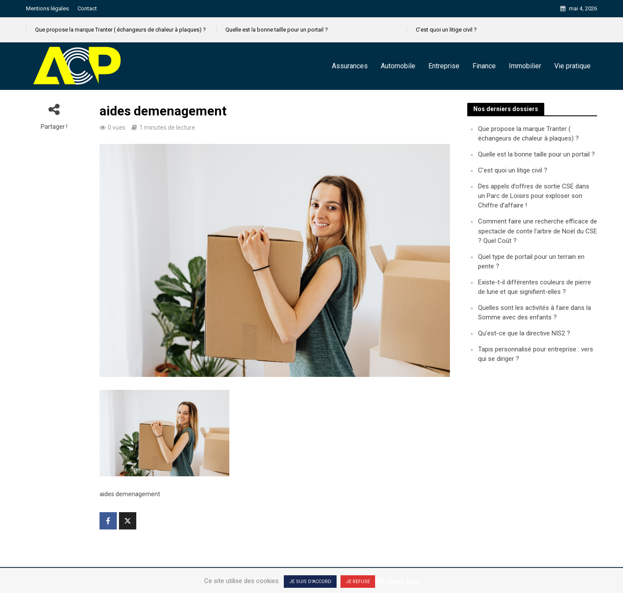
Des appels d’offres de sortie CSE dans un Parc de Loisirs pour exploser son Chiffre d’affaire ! (533, 195)
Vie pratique (572, 66)
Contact (87, 8)
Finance (484, 66)
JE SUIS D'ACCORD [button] (310, 581)
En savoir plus (398, 581)
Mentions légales (47, 8)
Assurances (350, 66)
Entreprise (443, 66)
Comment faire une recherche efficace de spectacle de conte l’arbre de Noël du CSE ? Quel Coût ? (537, 230)
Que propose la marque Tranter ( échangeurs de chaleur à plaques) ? (120, 29)
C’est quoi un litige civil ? (446, 29)
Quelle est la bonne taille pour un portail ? (276, 29)
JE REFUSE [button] (358, 581)
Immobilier (525, 66)
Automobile (398, 66)
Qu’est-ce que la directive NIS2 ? (524, 333)
